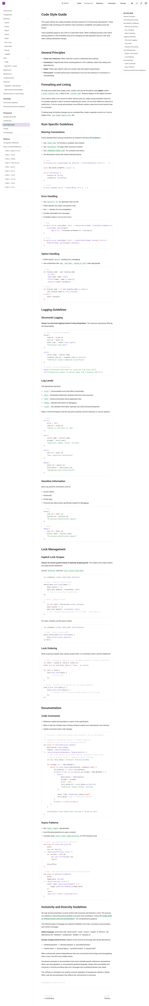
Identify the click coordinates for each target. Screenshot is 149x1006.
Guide (79, 3)
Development (88, 3)
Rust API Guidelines (93, 138)
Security (123, 3)
